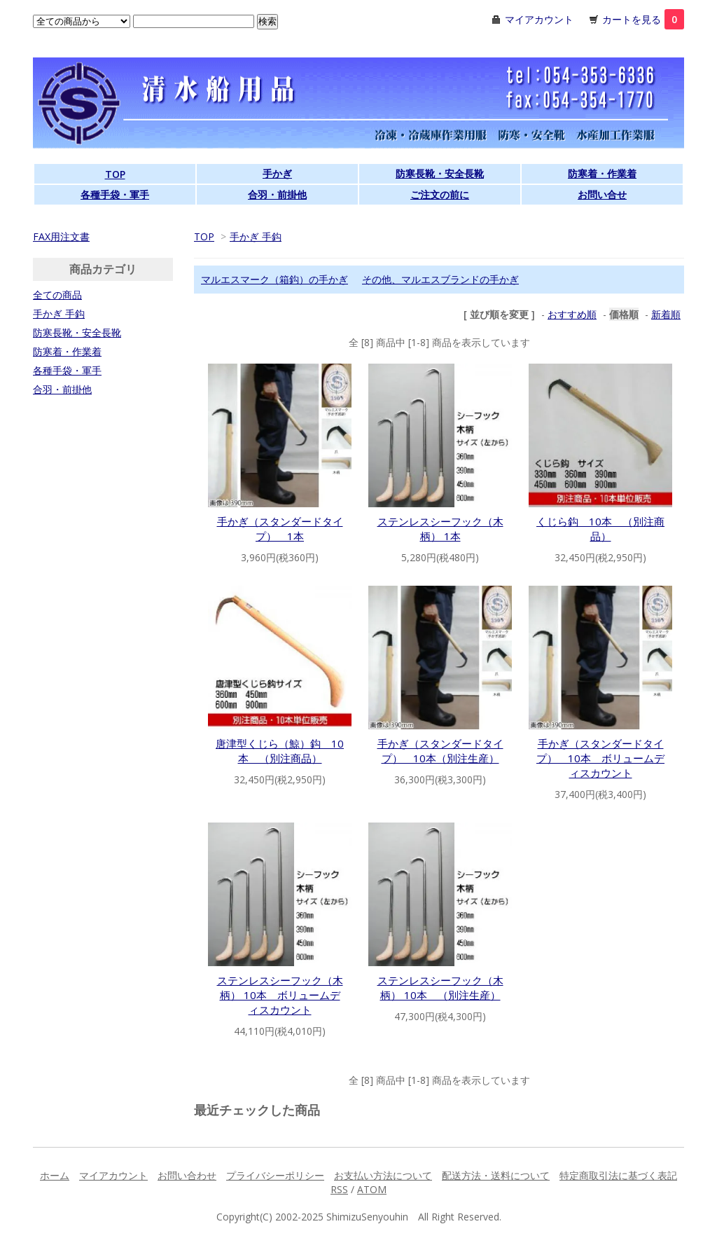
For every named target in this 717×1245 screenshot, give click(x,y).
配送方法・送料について (496, 1175)
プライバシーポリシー (275, 1175)
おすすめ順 (572, 314)
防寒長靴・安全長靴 (440, 173)
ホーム (54, 1175)
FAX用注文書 (61, 236)
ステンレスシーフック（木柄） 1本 (440, 528)
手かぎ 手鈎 (255, 236)
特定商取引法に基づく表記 (618, 1175)
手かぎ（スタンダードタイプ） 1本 (280, 528)
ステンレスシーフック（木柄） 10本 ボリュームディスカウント (280, 995)
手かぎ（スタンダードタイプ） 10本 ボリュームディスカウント (600, 758)
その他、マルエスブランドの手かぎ (440, 279)
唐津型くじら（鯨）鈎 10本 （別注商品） (280, 750)
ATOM (372, 1189)
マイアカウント (539, 19)
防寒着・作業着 (602, 173)
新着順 (666, 314)
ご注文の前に (439, 194)
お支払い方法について (383, 1175)
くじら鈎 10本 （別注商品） (600, 528)
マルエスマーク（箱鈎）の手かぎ (274, 279)
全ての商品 (57, 294)
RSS (339, 1189)
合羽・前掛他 (277, 194)
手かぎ (277, 173)
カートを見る (643, 19)
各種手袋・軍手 (115, 194)
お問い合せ (602, 194)
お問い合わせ (187, 1175)
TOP (115, 174)
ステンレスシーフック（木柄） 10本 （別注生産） (440, 987)
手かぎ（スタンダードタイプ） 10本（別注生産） (440, 750)
